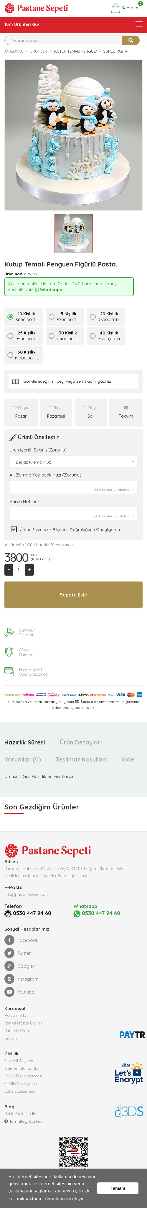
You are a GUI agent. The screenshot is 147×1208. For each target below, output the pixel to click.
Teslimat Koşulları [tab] (81, 759)
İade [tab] (127, 759)
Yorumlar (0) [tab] (22, 759)
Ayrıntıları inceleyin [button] (65, 1198)
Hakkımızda (15, 1014)
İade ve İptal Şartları (22, 1067)
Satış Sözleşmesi (19, 1090)
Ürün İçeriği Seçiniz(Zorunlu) (38, 450)
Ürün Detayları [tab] (81, 742)
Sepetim (124, 8)
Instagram (21, 978)
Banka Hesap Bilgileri (23, 1022)
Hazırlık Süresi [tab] (24, 742)
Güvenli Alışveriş (19, 1060)
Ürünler (38, 51)
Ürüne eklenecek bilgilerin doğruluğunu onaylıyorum (70, 529)
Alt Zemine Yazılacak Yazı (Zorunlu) (45, 475)
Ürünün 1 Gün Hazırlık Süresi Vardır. (38, 544)
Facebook (21, 939)
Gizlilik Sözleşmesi (20, 1083)
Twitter (17, 952)
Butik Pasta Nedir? (20, 1113)
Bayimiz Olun (16, 1030)
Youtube (19, 991)
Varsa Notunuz (24, 501)
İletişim (10, 1037)
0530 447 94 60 (25, 913)
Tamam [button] (118, 1188)
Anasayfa (13, 51)
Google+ (20, 965)
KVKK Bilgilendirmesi (23, 1075)
